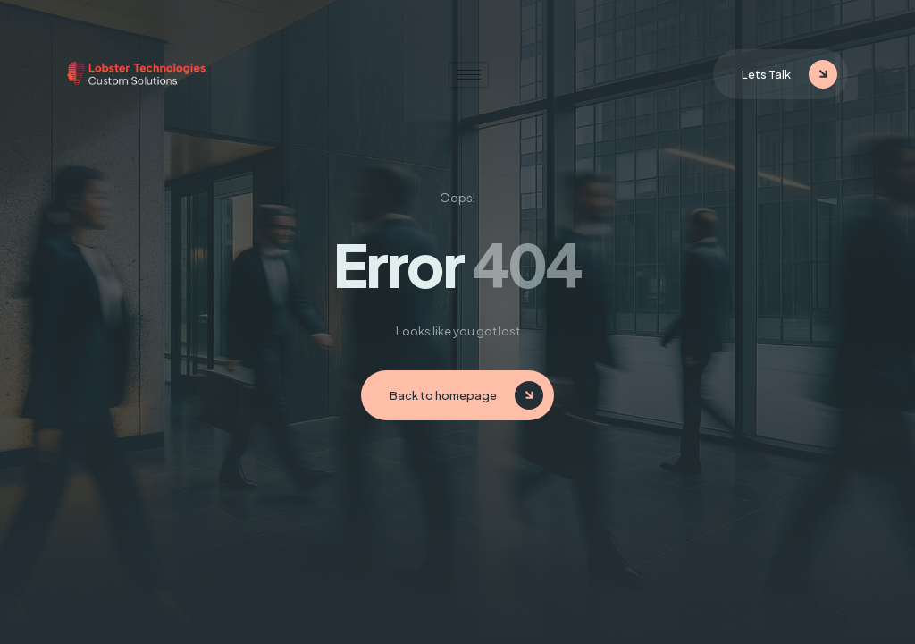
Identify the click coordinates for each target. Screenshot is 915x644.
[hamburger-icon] (469, 75)
